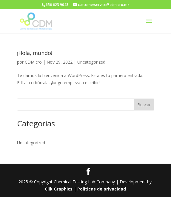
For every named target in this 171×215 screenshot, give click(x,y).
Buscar (144, 105)
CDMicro (33, 62)
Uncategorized (91, 62)
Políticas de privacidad (101, 189)
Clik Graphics (59, 189)
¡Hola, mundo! (34, 52)
